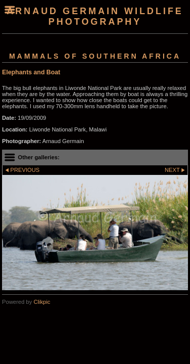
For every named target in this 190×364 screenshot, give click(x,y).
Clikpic (41, 302)
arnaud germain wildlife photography (95, 16)
